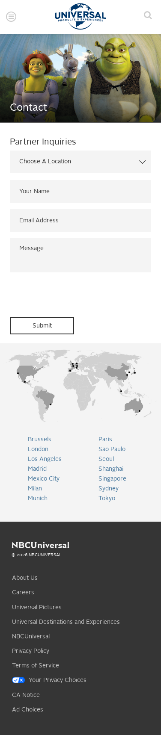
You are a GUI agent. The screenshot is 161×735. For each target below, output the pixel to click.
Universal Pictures (37, 608)
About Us (25, 578)
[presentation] (75, 295)
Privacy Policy (30, 651)
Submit (42, 326)
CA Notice (26, 695)
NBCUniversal (31, 637)
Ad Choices (27, 710)
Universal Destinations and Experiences (66, 622)
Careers (23, 593)
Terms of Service (35, 666)
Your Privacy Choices (57, 680)
